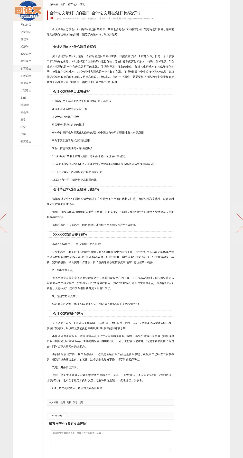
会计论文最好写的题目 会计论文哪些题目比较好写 (94, 13)
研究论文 (26, 141)
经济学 (25, 46)
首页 (63, 4)
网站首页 (26, 24)
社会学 (25, 112)
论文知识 (26, 32)
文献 (23, 97)
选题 (81, 402)
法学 (23, 134)
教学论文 (26, 53)
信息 (75, 402)
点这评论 (101, 18)
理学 (23, 126)
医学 (23, 119)
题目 (69, 402)
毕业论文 (26, 61)
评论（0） (57, 415)
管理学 (25, 39)
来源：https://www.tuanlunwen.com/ (138, 18)
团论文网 (28, 10)
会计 (63, 402)
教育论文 (26, 68)
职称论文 (26, 75)
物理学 (25, 105)
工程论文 (26, 90)
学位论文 (26, 83)
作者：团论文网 (114, 18)
